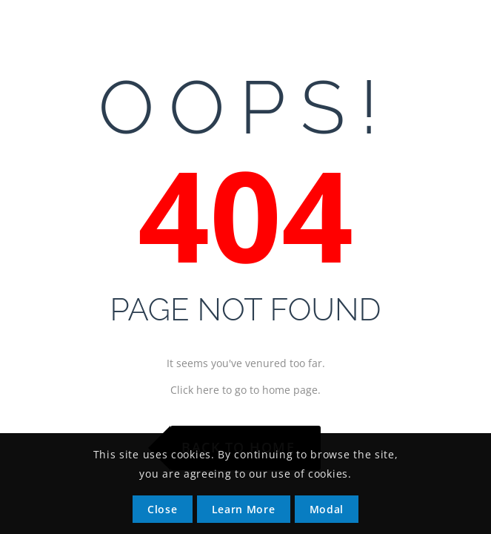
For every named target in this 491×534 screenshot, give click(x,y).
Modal (327, 509)
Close (162, 509)
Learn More (243, 509)
